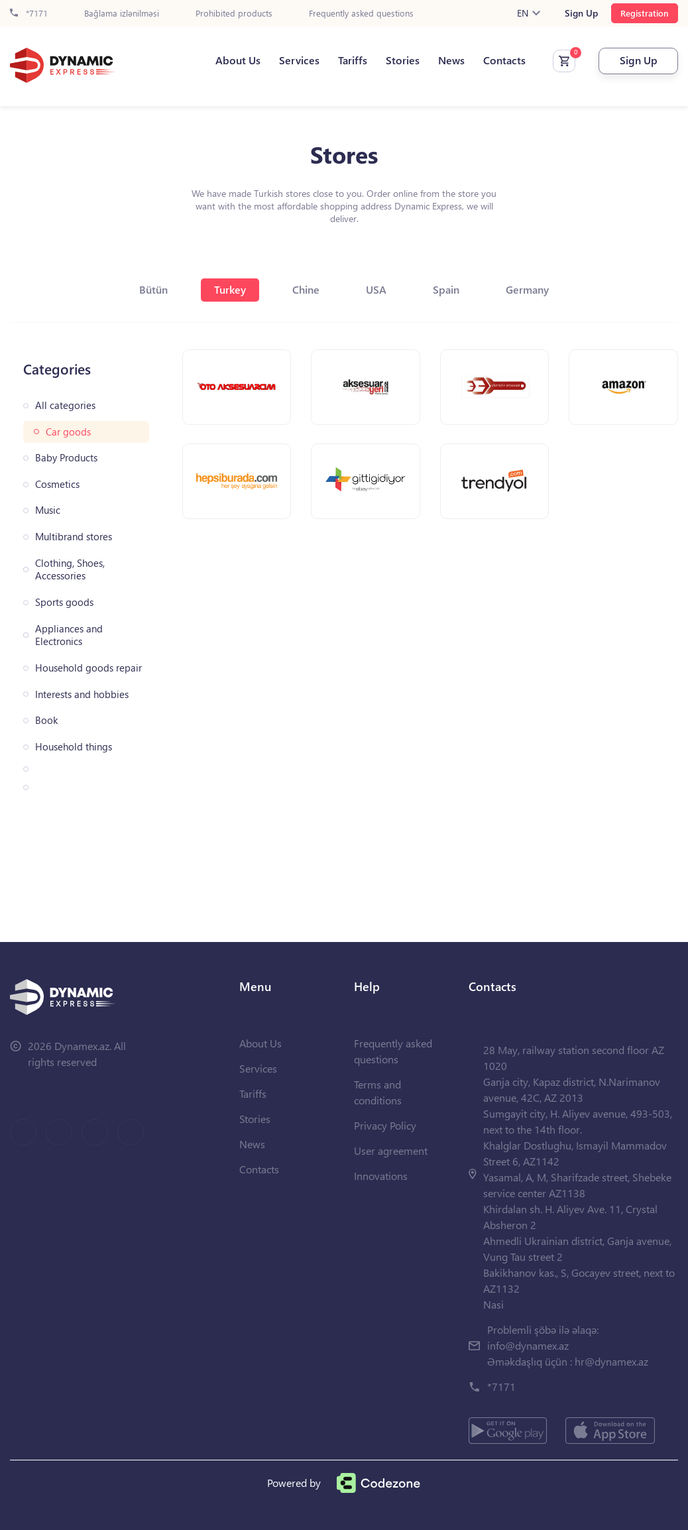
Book (46, 720)
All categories (65, 405)
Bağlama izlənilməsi (121, 14)
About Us (237, 60)
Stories (403, 60)
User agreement (391, 1150)
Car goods (68, 432)
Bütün (153, 289)
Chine (305, 289)
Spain (446, 289)
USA (376, 289)
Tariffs (352, 60)
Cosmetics (57, 484)
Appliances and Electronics (69, 635)
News (451, 60)
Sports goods (64, 602)
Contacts (504, 60)
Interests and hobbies (82, 694)
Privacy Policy (385, 1125)
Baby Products (66, 457)
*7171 (29, 14)
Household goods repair (88, 668)
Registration (644, 13)
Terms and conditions (378, 1092)
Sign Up (581, 13)
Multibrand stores (73, 536)
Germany (527, 289)
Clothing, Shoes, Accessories (70, 570)
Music (47, 510)
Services (299, 60)
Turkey (230, 289)
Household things (73, 746)
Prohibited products (234, 14)
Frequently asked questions (361, 14)
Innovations (381, 1176)
